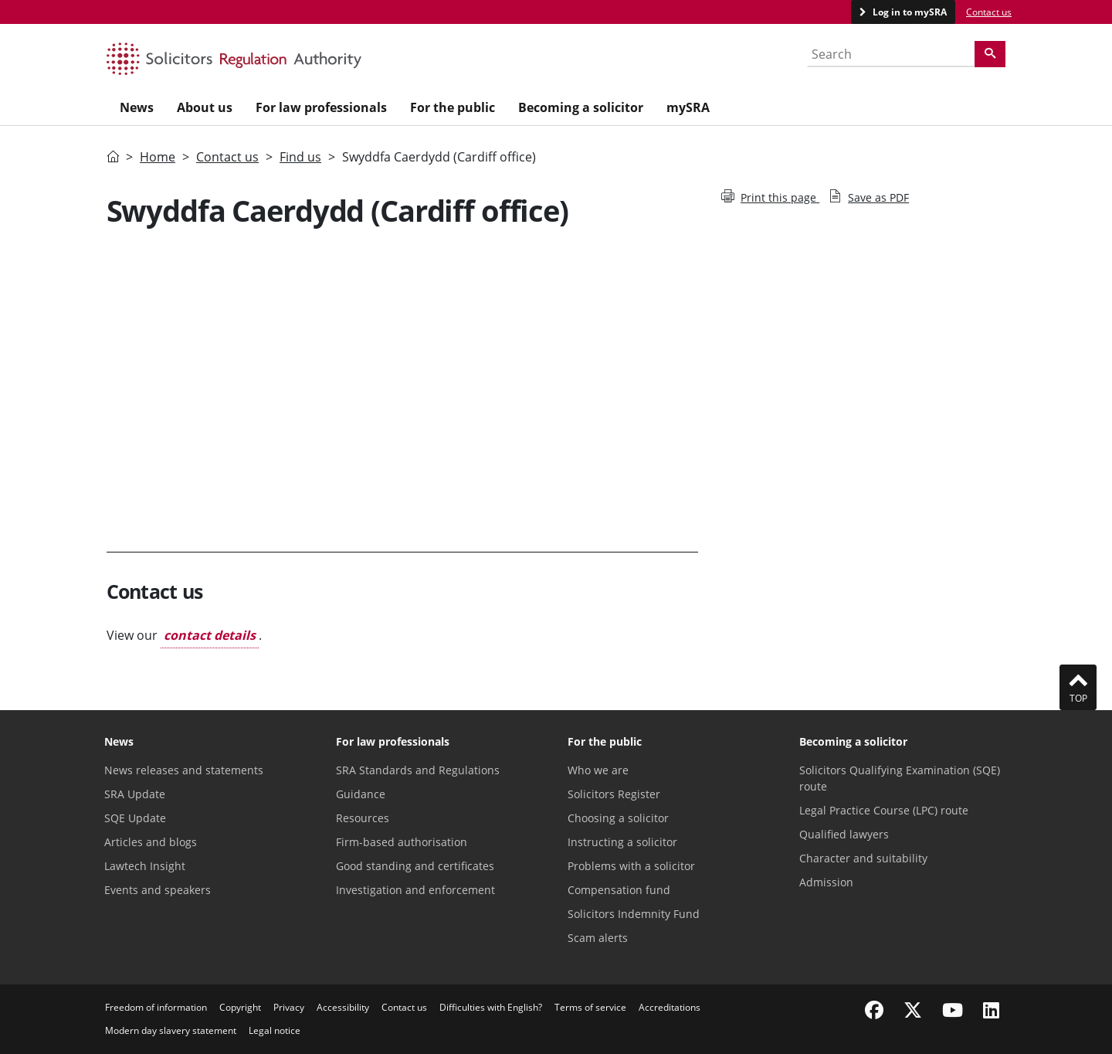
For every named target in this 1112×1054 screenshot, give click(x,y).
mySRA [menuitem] (688, 107)
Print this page (770, 197)
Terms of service (590, 1007)
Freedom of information (156, 1007)
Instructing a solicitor (622, 842)
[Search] (990, 54)
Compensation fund (619, 889)
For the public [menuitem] (452, 107)
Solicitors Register (614, 794)
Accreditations (669, 1007)
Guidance (360, 794)
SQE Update (135, 818)
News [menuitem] (137, 107)
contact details (210, 635)
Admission (826, 882)
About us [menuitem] (204, 107)
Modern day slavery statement (170, 1030)
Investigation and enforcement (415, 889)
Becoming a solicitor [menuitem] (580, 107)
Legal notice (274, 1030)
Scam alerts (598, 937)
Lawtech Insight (144, 865)
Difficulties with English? (490, 1007)
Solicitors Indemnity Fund (634, 913)
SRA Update (134, 794)
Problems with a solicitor (631, 865)
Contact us (989, 12)
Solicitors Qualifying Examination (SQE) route (899, 778)
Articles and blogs (150, 842)
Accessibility (343, 1007)
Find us (300, 156)
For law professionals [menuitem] (321, 107)
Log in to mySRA (908, 12)
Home (157, 156)
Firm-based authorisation (401, 842)
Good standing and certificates (415, 865)
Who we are (598, 770)
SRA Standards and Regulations (418, 770)
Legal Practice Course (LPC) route (883, 810)
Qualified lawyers (844, 834)
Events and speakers (157, 889)
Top (1078, 687)
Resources (362, 818)
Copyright (240, 1007)
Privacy (288, 1007)
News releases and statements (183, 770)
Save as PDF (869, 197)
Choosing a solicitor (618, 818)
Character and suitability (863, 858)
